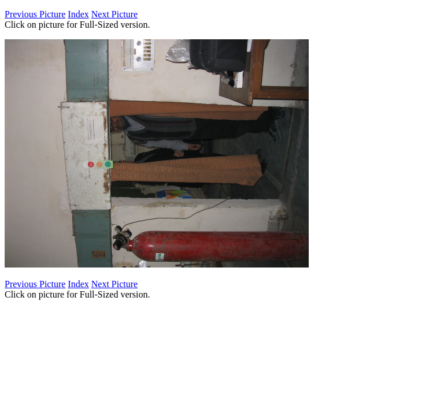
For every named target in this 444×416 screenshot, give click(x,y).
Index (78, 14)
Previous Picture (35, 14)
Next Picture (114, 14)
